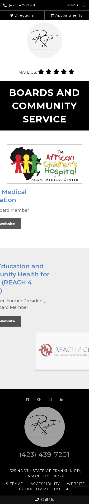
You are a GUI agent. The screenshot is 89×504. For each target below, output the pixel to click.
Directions (22, 15)
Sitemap (14, 484)
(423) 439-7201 (19, 5)
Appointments (66, 15)
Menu (72, 5)
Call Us (44, 499)
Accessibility (45, 484)
